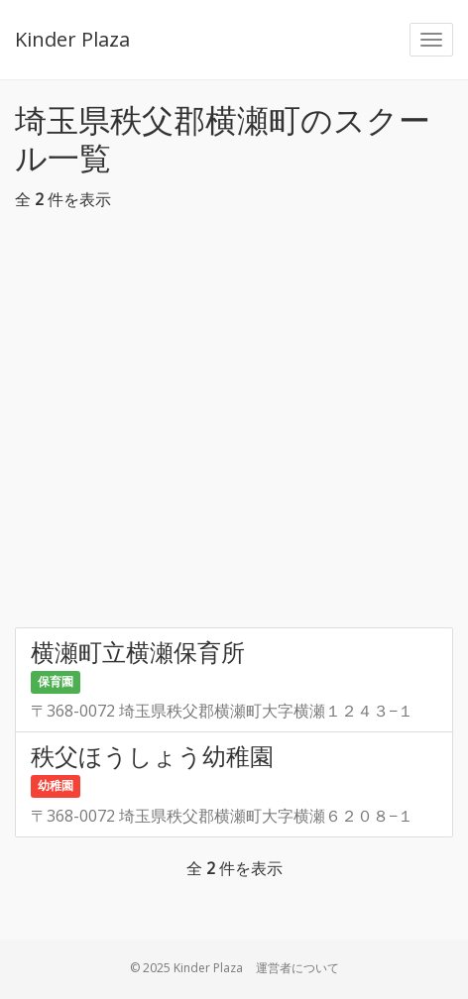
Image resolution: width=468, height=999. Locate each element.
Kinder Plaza (72, 39)
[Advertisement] (234, 424)
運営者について (297, 967)
